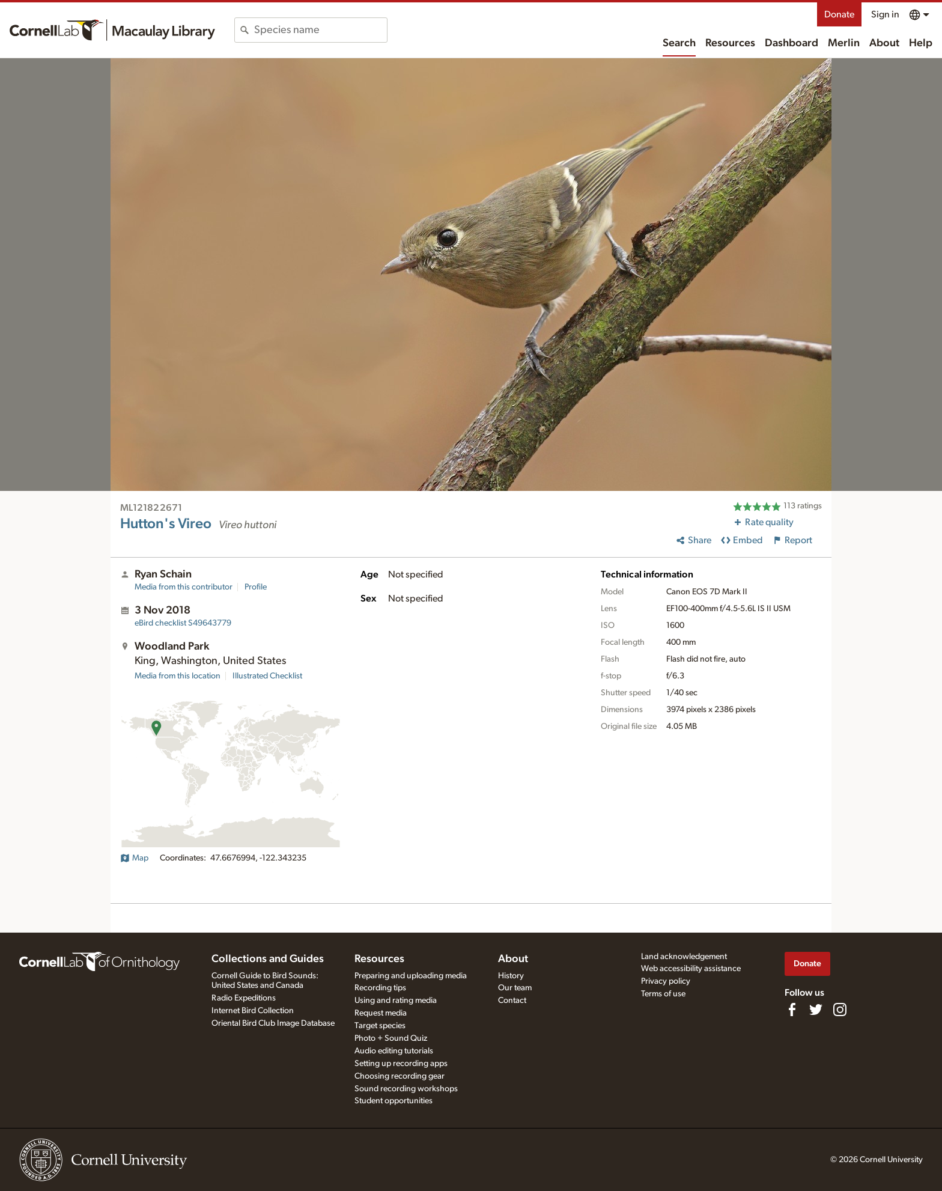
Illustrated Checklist (267, 676)
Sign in (885, 14)
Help (920, 43)
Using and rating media (395, 1000)
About (884, 43)
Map (134, 858)
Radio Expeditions (243, 998)
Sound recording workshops (406, 1089)
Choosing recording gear (399, 1076)
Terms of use (663, 994)
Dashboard (791, 43)
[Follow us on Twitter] (816, 1009)
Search (679, 43)
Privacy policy (665, 981)
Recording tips (380, 988)
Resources (730, 43)
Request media (380, 1013)
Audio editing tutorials (393, 1051)
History (511, 976)
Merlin (844, 43)
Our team (515, 988)
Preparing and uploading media (410, 976)
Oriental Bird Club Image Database (273, 1023)
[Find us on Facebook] (792, 1009)
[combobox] (320, 30)
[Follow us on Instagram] (840, 1009)
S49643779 (183, 623)
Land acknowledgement (684, 956)
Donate (839, 14)
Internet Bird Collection (252, 1011)
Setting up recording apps (401, 1063)
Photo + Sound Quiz (390, 1038)
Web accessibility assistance (691, 968)
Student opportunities (393, 1101)
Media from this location (177, 676)
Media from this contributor (183, 587)
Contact (512, 1000)
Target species (380, 1026)
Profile (256, 587)
